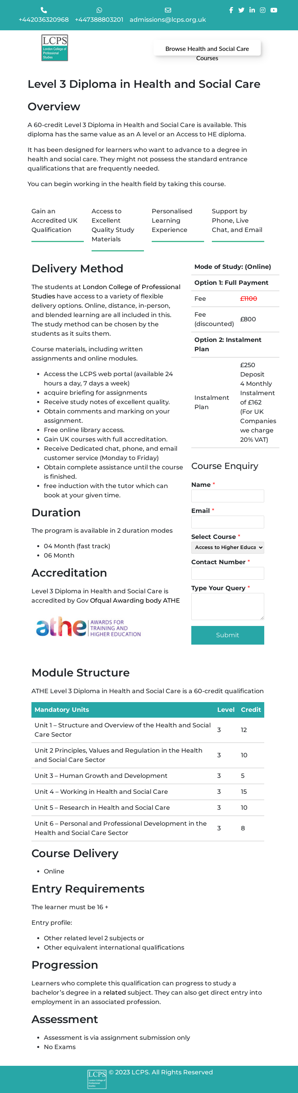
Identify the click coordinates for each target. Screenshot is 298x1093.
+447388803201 (99, 19)
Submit (227, 635)
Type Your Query (220, 588)
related (114, 992)
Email (202, 510)
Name (203, 484)
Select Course (215, 536)
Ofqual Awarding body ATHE (135, 600)
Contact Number (220, 562)
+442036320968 (44, 19)
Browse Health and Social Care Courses (207, 50)
